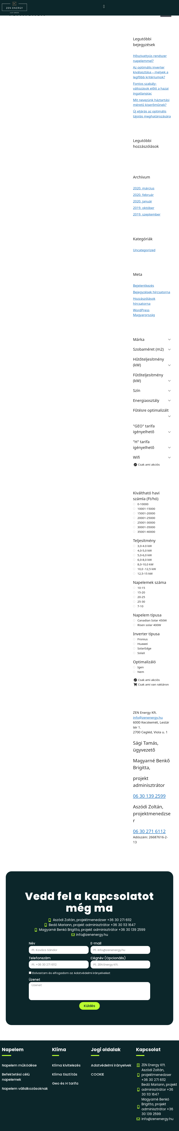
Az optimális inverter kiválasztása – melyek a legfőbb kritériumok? (150, 72)
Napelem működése (19, 1065)
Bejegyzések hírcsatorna (151, 292)
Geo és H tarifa (65, 1083)
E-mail (96, 943)
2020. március (143, 188)
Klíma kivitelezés (66, 1065)
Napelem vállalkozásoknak (25, 1088)
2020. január (142, 201)
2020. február (143, 194)
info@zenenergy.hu (148, 717)
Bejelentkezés (143, 285)
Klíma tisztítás (64, 1074)
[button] (104, 6)
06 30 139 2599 (149, 796)
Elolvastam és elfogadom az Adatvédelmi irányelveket (71, 973)
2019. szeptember (147, 214)
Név (32, 943)
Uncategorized (144, 250)
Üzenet (34, 979)
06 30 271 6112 (149, 831)
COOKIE (97, 1074)
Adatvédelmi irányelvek (111, 1065)
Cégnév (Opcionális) (108, 958)
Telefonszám (40, 958)
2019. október (143, 208)
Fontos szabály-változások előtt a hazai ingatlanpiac (151, 88)
